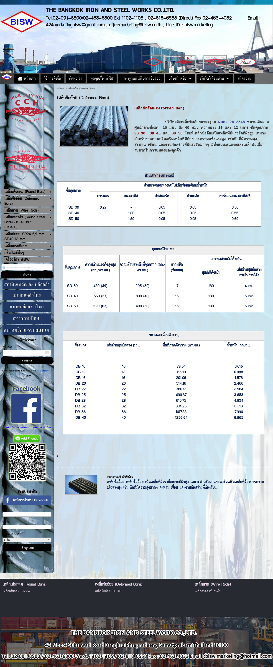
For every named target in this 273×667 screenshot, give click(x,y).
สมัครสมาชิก (8, 563)
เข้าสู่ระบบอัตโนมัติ (11, 534)
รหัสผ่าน (6, 522)
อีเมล (5, 509)
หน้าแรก (60, 88)
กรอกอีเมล (7, 347)
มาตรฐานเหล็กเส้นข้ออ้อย (120, 477)
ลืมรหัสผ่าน (7, 556)
